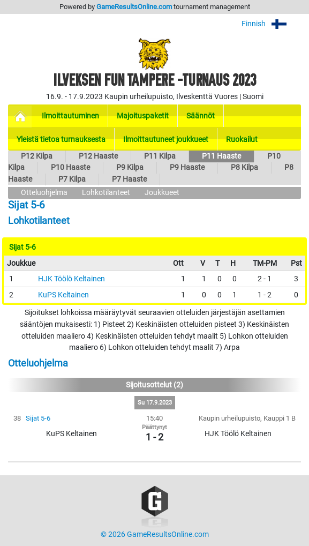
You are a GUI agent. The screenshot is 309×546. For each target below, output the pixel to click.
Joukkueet (162, 192)
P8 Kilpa (244, 167)
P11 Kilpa (160, 156)
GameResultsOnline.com (134, 7)
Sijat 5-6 (38, 418)
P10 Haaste (70, 167)
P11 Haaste (221, 156)
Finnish (271, 23)
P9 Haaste (187, 167)
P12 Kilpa (36, 156)
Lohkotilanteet (106, 192)
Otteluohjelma (44, 192)
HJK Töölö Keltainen (71, 278)
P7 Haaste (129, 179)
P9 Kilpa (130, 167)
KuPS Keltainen (63, 295)
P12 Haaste (98, 156)
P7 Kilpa (72, 179)
